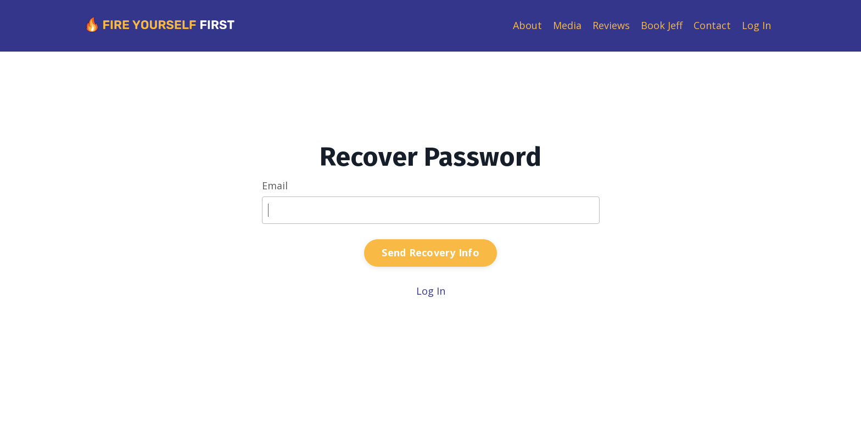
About (527, 25)
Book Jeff (662, 25)
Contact (712, 25)
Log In (756, 25)
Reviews (611, 25)
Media (567, 25)
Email (275, 185)
